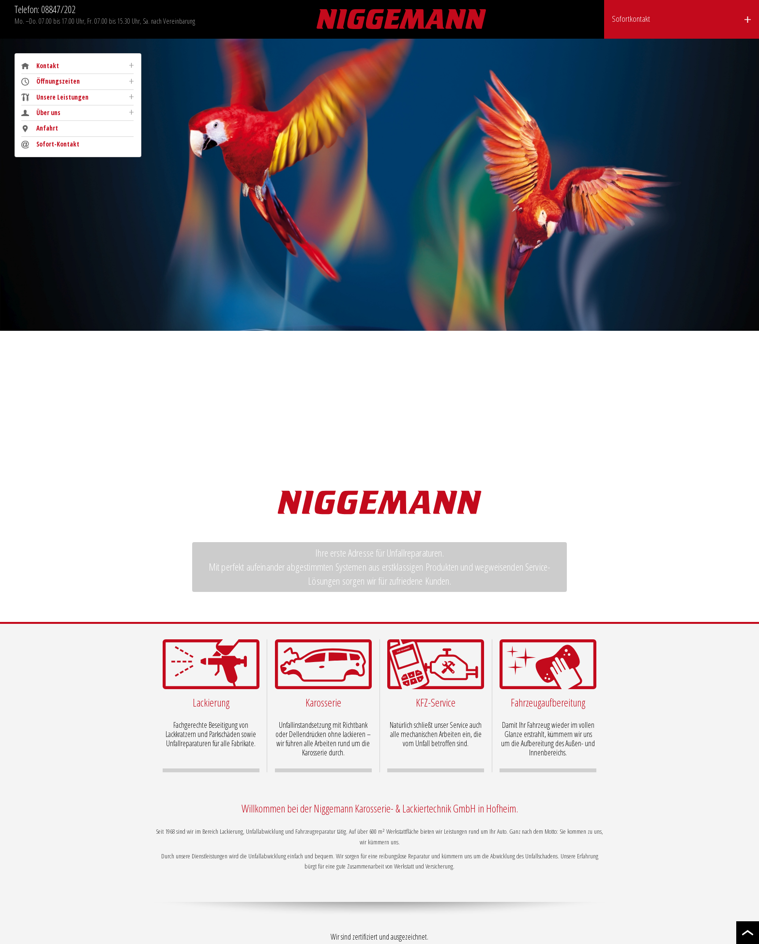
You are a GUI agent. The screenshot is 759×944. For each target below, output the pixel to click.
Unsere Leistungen (55, 97)
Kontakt (40, 66)
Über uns (41, 112)
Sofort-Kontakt (50, 144)
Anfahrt (39, 128)
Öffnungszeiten (50, 81)
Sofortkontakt (631, 18)
